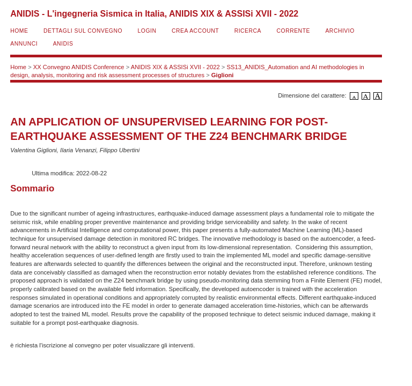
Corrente (293, 31)
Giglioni (222, 75)
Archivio (339, 31)
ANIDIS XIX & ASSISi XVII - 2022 (175, 67)
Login (147, 31)
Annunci (24, 44)
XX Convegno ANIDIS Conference (78, 67)
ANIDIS (63, 44)
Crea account (195, 31)
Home (19, 31)
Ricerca (247, 31)
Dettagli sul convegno (82, 31)
